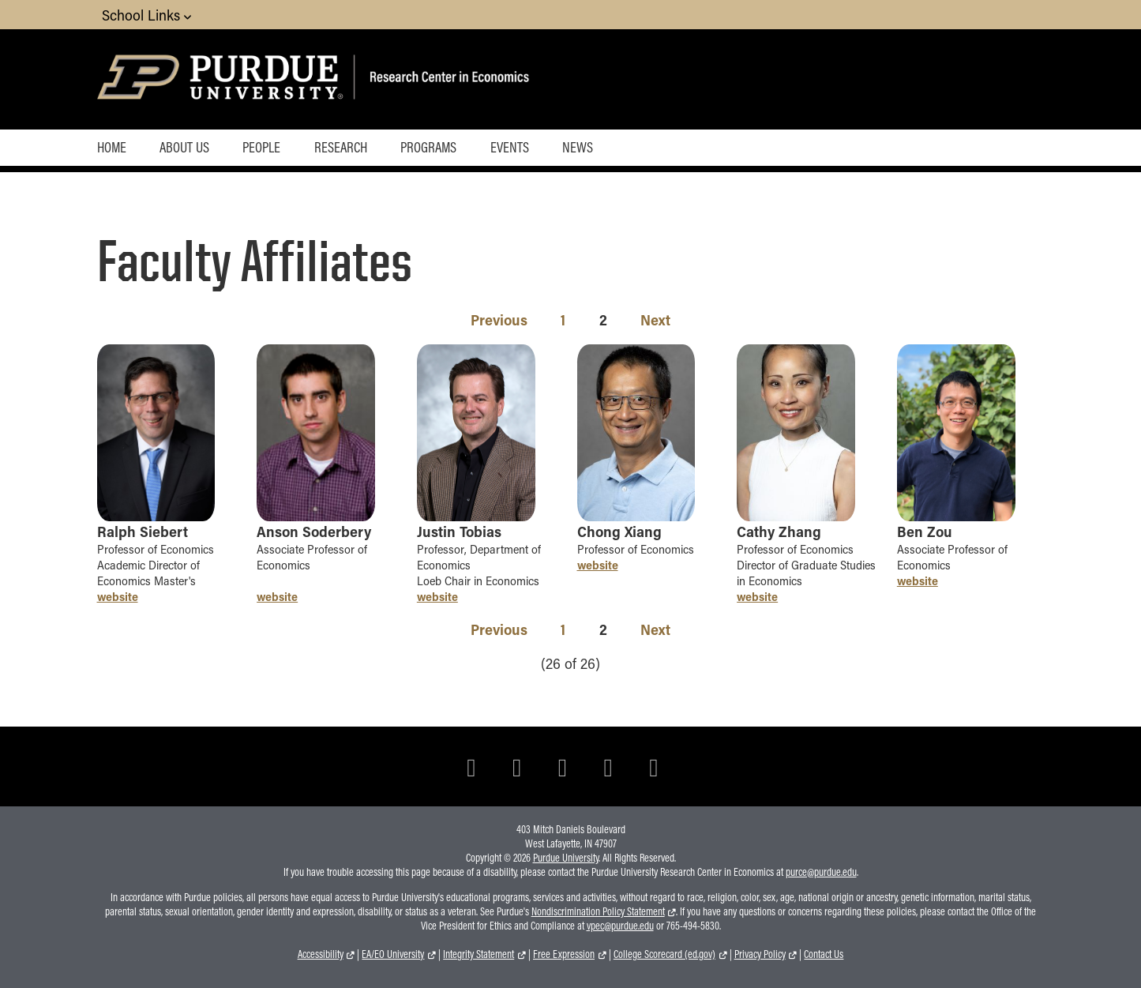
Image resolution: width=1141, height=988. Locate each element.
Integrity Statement (478, 954)
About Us (184, 146)
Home (111, 146)
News (577, 146)
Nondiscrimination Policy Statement (598, 911)
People (261, 146)
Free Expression (564, 954)
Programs (428, 146)
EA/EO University (393, 954)
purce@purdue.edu (821, 872)
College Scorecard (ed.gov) (664, 954)
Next (655, 319)
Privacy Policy (760, 954)
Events (509, 146)
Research (340, 146)
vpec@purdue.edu (620, 926)
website (117, 596)
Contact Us (823, 954)
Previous (499, 319)
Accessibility (320, 954)
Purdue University (566, 858)
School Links (146, 14)
